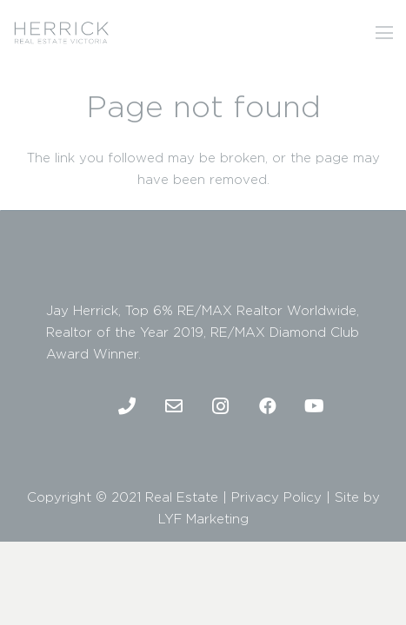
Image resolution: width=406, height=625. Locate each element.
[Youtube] (314, 406)
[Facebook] (268, 406)
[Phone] (127, 406)
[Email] (174, 406)
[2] (61, 33)
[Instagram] (221, 406)
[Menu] (384, 33)
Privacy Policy (276, 496)
